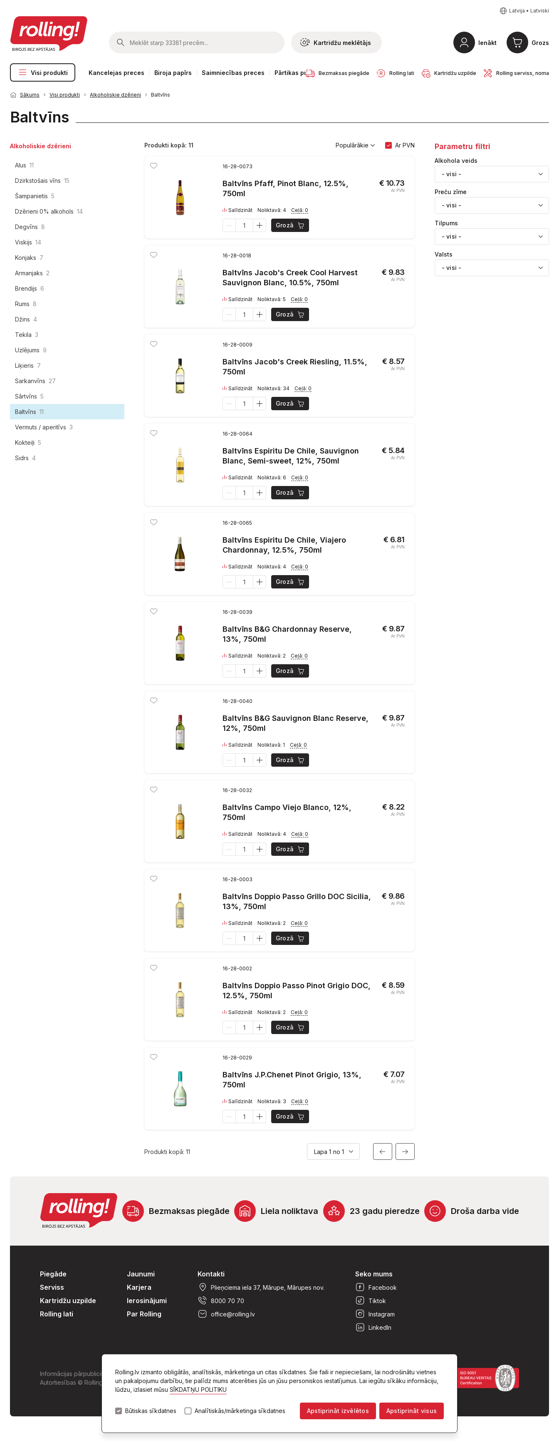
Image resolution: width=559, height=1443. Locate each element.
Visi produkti (42, 72)
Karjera (139, 1287)
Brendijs (29, 288)
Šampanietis (34, 195)
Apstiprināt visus (411, 1410)
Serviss (52, 1287)
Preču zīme (451, 192)
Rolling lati (56, 1314)
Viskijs (28, 242)
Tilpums (446, 223)
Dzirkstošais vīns (42, 180)
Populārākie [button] (355, 145)
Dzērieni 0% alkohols (49, 211)
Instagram (375, 1314)
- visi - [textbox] (451, 173)
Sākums (30, 95)
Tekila (26, 334)
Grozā (290, 225)
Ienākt (487, 42)
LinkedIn (373, 1327)
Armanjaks (32, 273)
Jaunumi (141, 1274)
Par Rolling (144, 1314)
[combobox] (492, 174)
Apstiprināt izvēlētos (338, 1410)
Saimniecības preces (233, 72)
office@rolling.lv (226, 1314)
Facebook (376, 1287)
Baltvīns (160, 95)
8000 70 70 (221, 1301)
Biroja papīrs (173, 72)
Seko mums (374, 1274)
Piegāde (53, 1274)
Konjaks (29, 257)
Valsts (444, 254)
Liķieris (28, 365)
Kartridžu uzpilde (68, 1300)
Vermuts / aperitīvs (44, 427)
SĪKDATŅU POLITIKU (198, 1389)
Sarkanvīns (35, 380)
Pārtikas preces (298, 72)
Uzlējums (31, 350)
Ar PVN (405, 145)
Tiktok (370, 1301)
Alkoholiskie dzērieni (115, 95)
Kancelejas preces (116, 72)
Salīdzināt (237, 210)
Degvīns (30, 226)
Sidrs (25, 457)
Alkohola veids (456, 160)
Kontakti (211, 1274)
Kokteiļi (28, 442)
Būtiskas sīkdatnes (150, 1411)
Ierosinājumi (147, 1300)
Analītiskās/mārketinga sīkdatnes (240, 1411)
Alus (24, 165)
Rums (26, 303)
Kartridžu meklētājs (335, 42)
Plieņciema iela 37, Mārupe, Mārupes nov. (261, 1287)
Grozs (540, 42)
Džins (26, 319)
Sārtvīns (29, 396)
